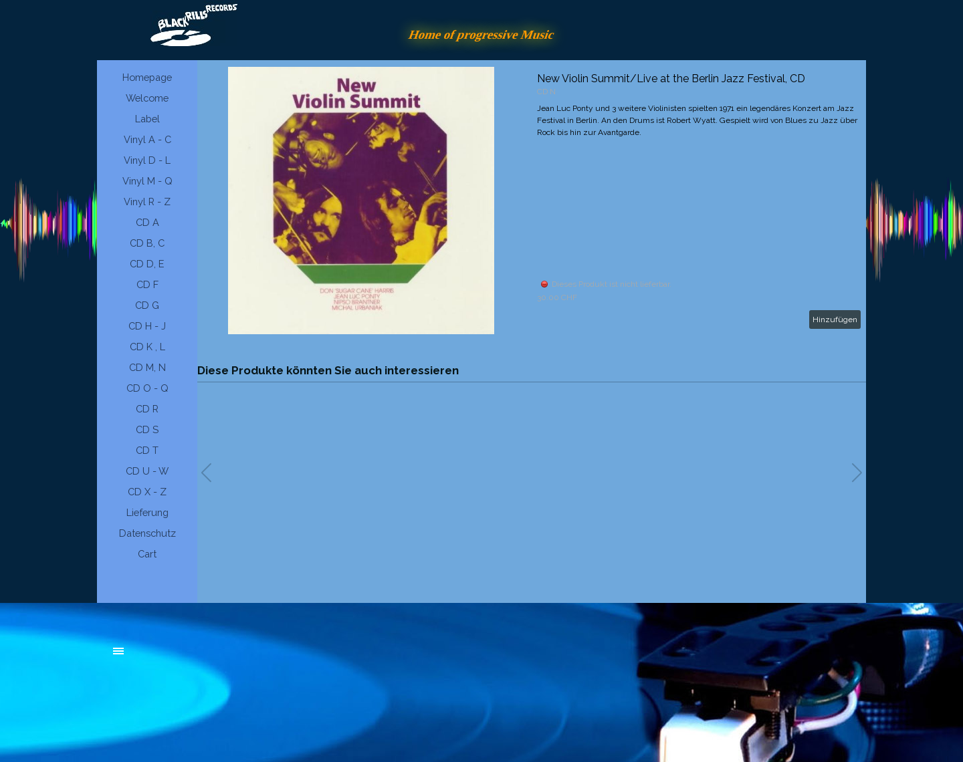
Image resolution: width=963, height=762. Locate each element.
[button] (857, 472)
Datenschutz (147, 533)
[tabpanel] (214, 657)
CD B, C (147, 243)
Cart (147, 553)
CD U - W (147, 471)
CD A (147, 222)
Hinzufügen (835, 319)
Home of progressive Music (481, 34)
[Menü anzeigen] (118, 651)
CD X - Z (147, 491)
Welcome (147, 98)
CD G (147, 305)
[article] (531, 200)
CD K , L (147, 346)
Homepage (147, 77)
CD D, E (147, 263)
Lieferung (147, 512)
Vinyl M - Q (147, 180)
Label (147, 118)
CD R (147, 408)
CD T (147, 450)
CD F (147, 284)
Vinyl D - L (147, 160)
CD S (147, 429)
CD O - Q (147, 388)
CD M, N (147, 367)
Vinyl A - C (147, 139)
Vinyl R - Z (147, 201)
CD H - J (147, 326)
